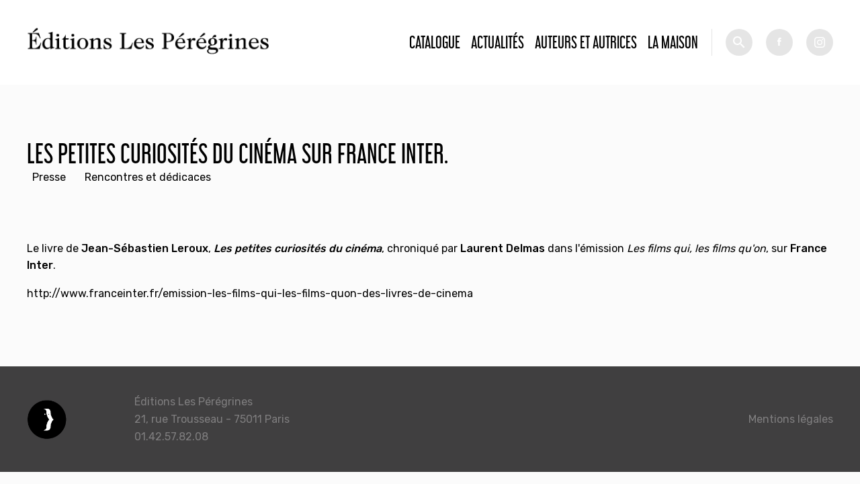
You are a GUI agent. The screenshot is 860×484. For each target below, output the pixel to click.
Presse (49, 177)
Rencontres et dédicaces (148, 177)
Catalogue (434, 42)
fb (779, 42)
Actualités (497, 42)
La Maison (673, 42)
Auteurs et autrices (586, 42)
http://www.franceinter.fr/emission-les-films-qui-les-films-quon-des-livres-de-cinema (250, 293)
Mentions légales (790, 419)
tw (819, 42)
